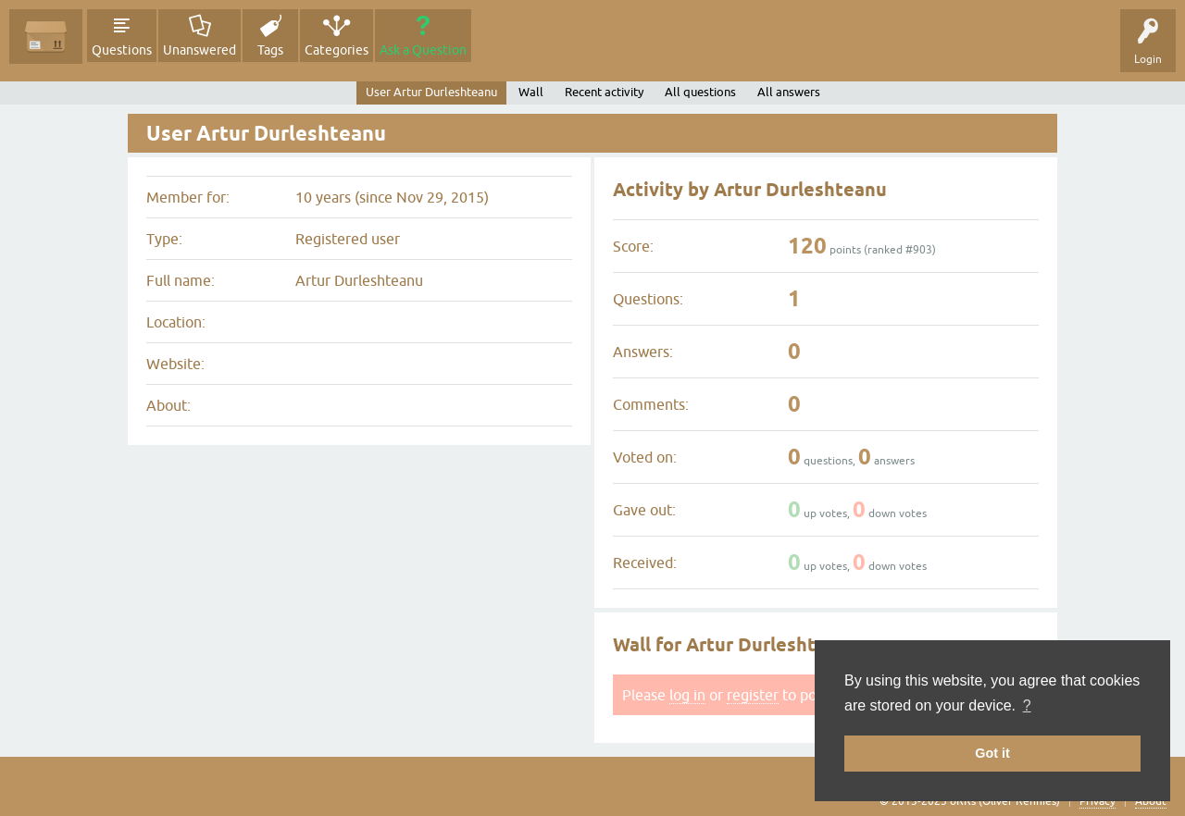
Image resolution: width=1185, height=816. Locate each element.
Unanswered (199, 50)
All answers (788, 92)
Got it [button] (992, 753)
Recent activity (604, 92)
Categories (336, 50)
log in (687, 694)
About (1150, 801)
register (753, 694)
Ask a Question (423, 50)
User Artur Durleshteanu (431, 92)
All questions (700, 92)
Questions (122, 50)
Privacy (1097, 801)
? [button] (1027, 705)
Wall (530, 92)
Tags (270, 50)
